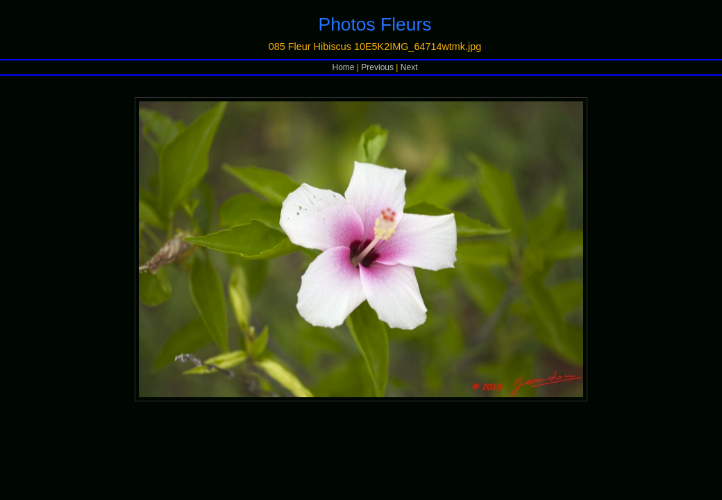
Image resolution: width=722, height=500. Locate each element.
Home (344, 67)
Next (409, 67)
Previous (377, 67)
